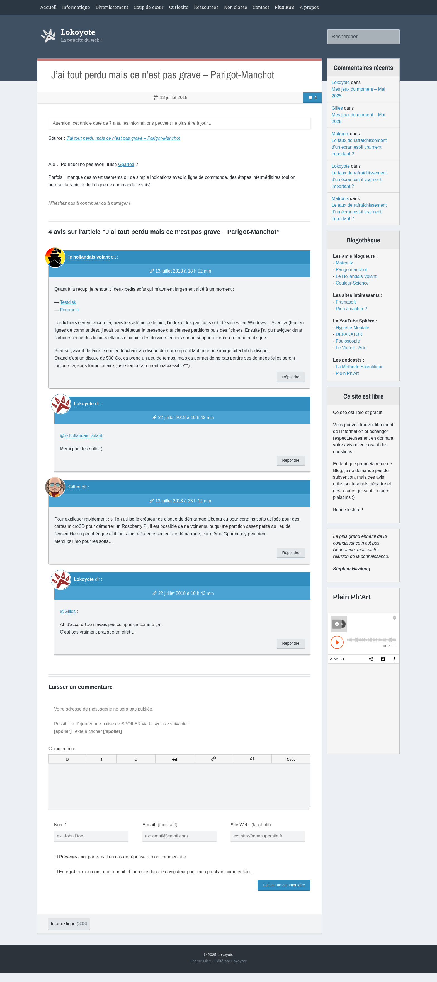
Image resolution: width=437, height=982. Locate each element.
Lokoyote (78, 32)
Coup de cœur (149, 7)
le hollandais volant (89, 257)
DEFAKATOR (349, 334)
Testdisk (68, 302)
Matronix (340, 133)
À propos (309, 7)
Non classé (235, 7)
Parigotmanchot (351, 269)
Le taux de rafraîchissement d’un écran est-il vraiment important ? (359, 147)
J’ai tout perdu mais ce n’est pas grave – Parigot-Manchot (162, 75)
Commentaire (61, 748)
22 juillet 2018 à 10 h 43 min (186, 593)
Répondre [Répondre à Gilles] (291, 552)
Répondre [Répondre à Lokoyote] (291, 460)
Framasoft (346, 302)
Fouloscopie (348, 341)
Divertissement (112, 7)
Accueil (48, 7)
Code (291, 759)
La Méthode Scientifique (360, 366)
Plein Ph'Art (347, 373)
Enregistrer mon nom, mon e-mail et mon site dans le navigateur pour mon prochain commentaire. (156, 880)
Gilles (74, 486)
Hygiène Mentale (352, 327)
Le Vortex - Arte (351, 347)
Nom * (60, 833)
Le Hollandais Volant (356, 276)
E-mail (148, 833)
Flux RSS (284, 7)
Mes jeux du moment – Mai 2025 (358, 92)
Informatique (76, 7)
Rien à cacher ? (351, 308)
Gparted (126, 164)
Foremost (69, 309)
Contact (261, 7)
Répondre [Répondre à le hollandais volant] (291, 377)
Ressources (206, 7)
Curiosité (178, 7)
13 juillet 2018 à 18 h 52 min (183, 271)
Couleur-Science (352, 283)
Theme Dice (200, 970)
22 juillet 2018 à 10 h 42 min (186, 417)
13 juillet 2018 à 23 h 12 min (183, 501)
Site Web (239, 833)
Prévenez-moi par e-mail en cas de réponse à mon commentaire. (121, 865)
